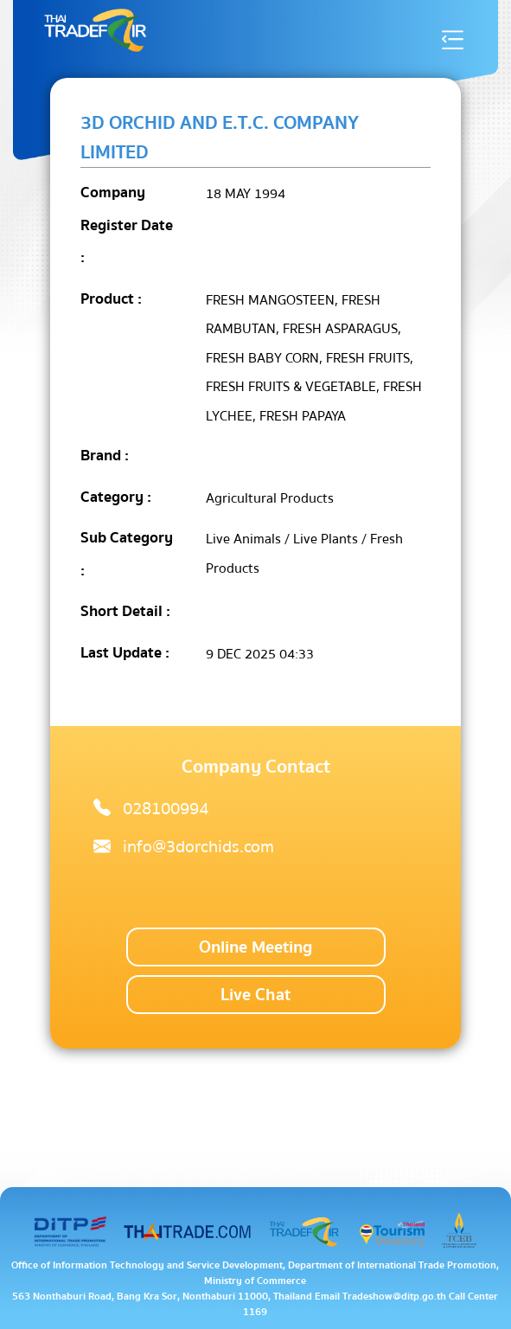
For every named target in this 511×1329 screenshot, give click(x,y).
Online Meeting (255, 947)
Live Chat (255, 994)
